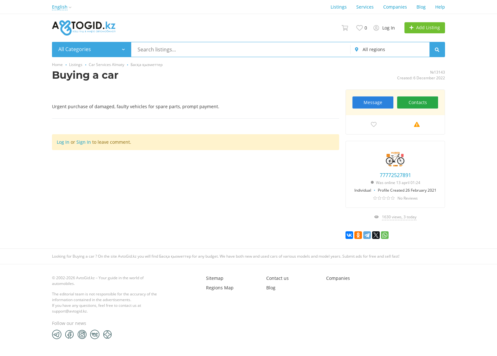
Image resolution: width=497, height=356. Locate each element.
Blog (421, 7)
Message (373, 102)
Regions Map (220, 288)
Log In (63, 142)
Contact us (277, 278)
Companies (395, 7)
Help (440, 7)
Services (365, 7)
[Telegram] (56, 334)
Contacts (418, 102)
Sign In (83, 142)
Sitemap (214, 278)
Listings (339, 7)
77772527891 (395, 175)
